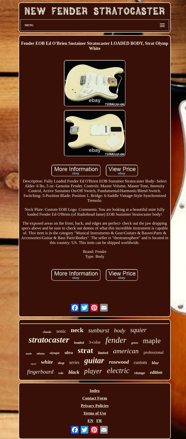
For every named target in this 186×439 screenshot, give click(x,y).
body (119, 330)
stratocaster (49, 340)
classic (47, 332)
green (134, 343)
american (126, 351)
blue (155, 363)
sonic (61, 331)
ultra (69, 353)
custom (140, 362)
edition (156, 372)
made (28, 353)
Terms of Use (94, 413)
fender (115, 340)
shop (61, 363)
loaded (79, 343)
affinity (41, 353)
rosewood (119, 362)
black (74, 372)
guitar (94, 360)
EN (90, 420)
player (93, 371)
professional (153, 352)
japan (33, 363)
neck (77, 330)
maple (152, 341)
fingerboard (40, 372)
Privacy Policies (95, 405)
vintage (139, 373)
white (47, 362)
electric (118, 370)
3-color (95, 342)
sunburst (98, 330)
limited (103, 353)
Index (95, 390)
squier (138, 330)
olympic (55, 353)
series (74, 362)
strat (85, 350)
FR (99, 420)
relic (61, 373)
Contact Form (94, 398)
